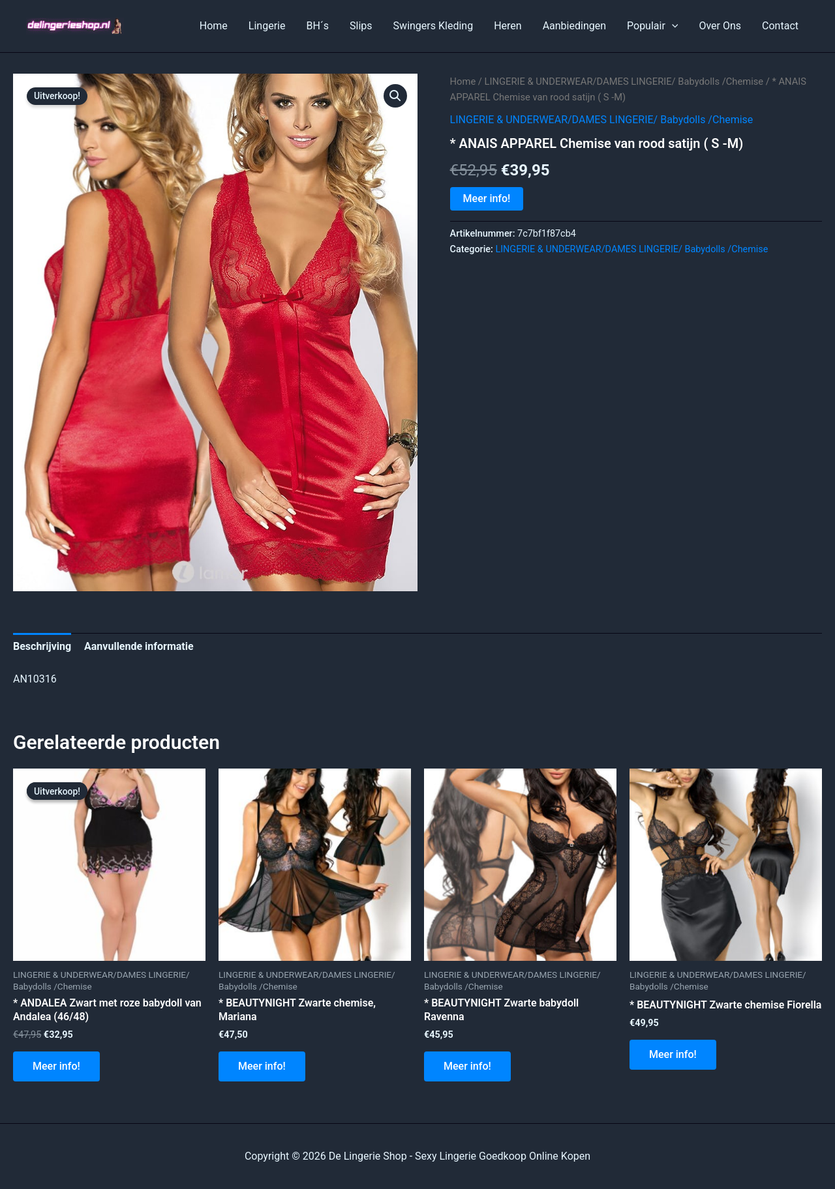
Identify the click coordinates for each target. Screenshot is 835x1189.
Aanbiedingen (574, 26)
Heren (508, 26)
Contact (780, 26)
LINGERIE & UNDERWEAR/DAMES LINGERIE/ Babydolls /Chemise (624, 81)
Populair (652, 26)
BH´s (317, 26)
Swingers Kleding (433, 26)
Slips (361, 26)
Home (214, 26)
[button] (395, 96)
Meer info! (487, 198)
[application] (671, 26)
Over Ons (720, 26)
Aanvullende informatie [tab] (139, 646)
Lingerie (267, 26)
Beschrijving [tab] (42, 646)
